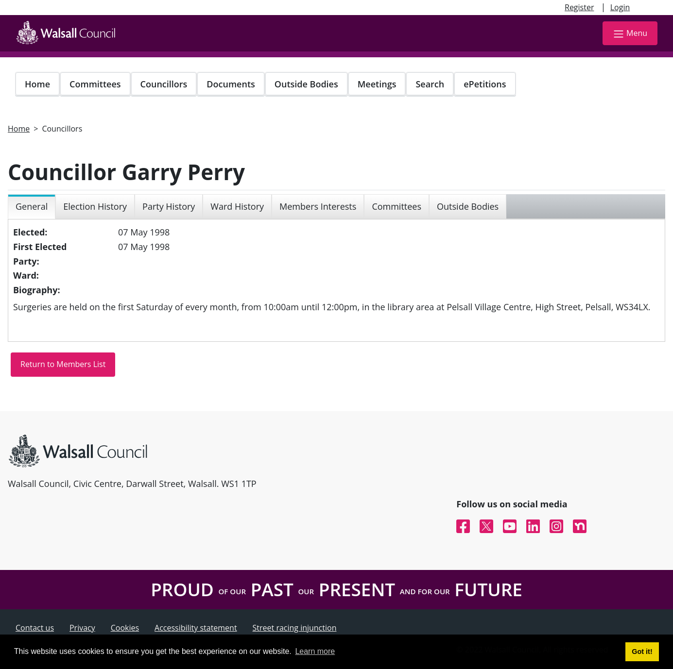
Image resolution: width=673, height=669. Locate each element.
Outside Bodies (306, 84)
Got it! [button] (642, 651)
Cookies (125, 627)
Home (37, 84)
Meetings (377, 84)
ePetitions (485, 84)
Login (620, 7)
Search (429, 84)
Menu (630, 34)
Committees (95, 84)
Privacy (82, 627)
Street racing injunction (295, 627)
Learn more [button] (315, 651)
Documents (231, 84)
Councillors (164, 84)
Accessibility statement (196, 627)
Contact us (35, 627)
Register (579, 7)
